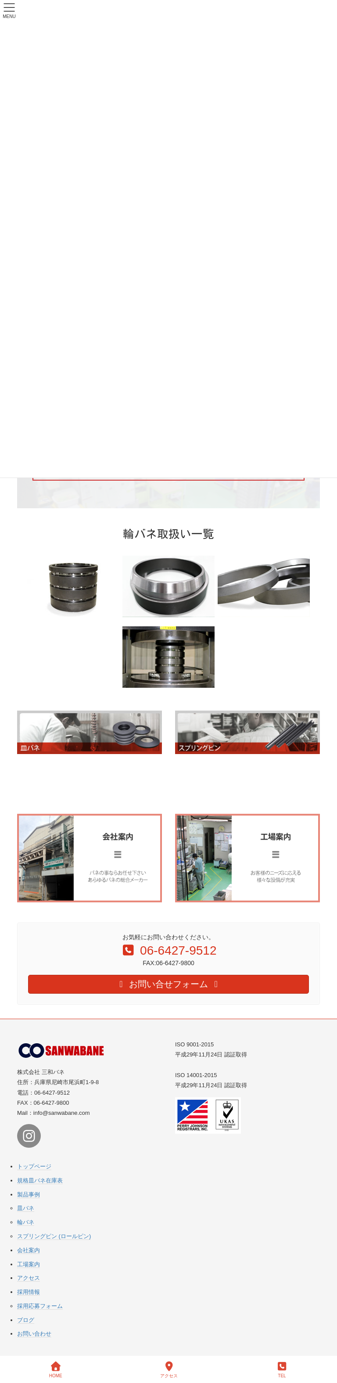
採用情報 (28, 1292)
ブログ (25, 1320)
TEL (282, 1369)
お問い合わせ (34, 1333)
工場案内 (28, 1264)
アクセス (28, 1278)
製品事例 (28, 1194)
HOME (55, 1369)
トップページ (34, 1166)
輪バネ (25, 1222)
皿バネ (25, 1208)
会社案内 (28, 1250)
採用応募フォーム (40, 1306)
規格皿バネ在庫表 (40, 1180)
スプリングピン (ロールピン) (54, 1236)
